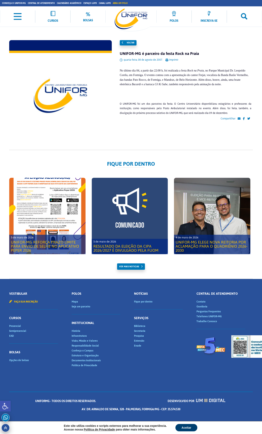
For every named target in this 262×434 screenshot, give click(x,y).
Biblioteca (139, 326)
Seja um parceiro (81, 306)
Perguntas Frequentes (208, 311)
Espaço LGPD (90, 3)
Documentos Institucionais (86, 360)
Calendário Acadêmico (69, 3)
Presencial (15, 326)
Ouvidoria (201, 306)
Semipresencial (17, 331)
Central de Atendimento (41, 3)
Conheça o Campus (82, 350)
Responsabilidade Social (85, 345)
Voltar (128, 43)
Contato (201, 301)
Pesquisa (139, 335)
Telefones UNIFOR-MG (209, 316)
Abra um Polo (120, 3)
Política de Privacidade (84, 365)
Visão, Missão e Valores (85, 340)
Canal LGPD (105, 3)
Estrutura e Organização (85, 355)
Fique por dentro (143, 301)
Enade (137, 345)
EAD (11, 335)
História (76, 331)
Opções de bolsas (19, 360)
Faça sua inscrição (23, 301)
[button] (5, 406)
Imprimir (171, 59)
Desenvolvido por (196, 401)
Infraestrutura (79, 335)
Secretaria (139, 331)
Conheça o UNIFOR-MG (14, 3)
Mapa (75, 301)
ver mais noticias (129, 266)
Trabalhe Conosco (206, 321)
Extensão (139, 340)
